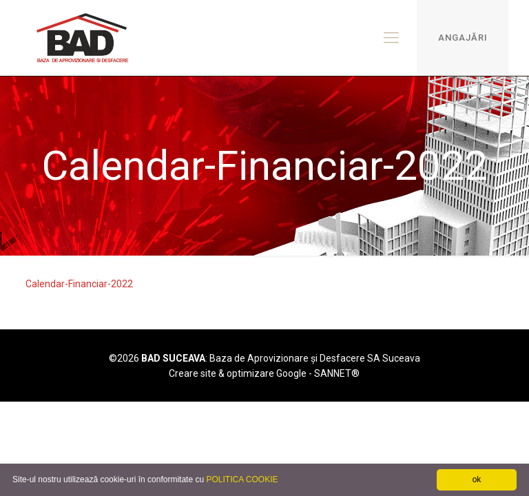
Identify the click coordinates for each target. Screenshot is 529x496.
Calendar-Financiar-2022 (79, 283)
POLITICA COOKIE (242, 479)
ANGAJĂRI (463, 37)
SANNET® (337, 373)
